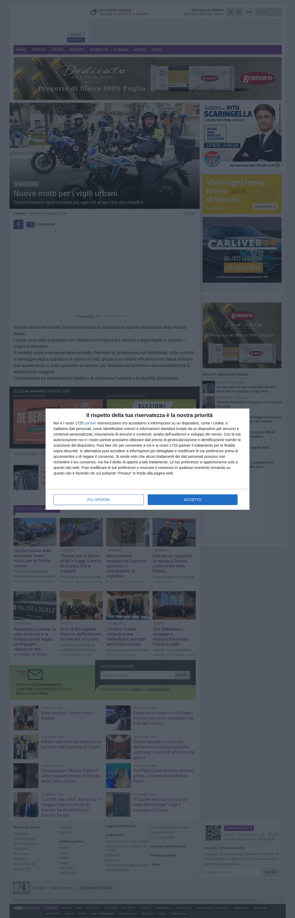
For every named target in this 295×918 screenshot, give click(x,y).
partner (90, 423)
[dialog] (147, 459)
